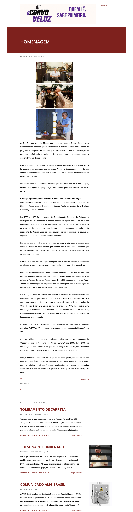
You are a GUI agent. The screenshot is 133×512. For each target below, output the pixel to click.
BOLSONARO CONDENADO (42, 447)
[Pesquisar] (103, 5)
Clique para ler (76, 435)
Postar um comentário (27, 390)
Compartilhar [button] (84, 379)
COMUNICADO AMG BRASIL (42, 484)
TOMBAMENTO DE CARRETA (43, 409)
